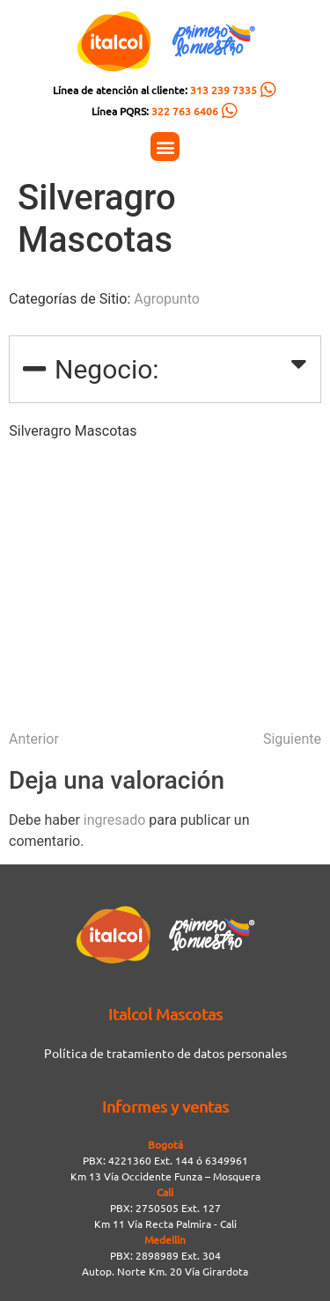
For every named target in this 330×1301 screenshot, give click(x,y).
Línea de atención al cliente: (155, 90)
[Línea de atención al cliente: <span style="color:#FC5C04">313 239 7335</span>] (268, 90)
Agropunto (167, 298)
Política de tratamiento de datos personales (165, 1053)
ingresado (115, 820)
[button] (165, 146)
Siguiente (292, 739)
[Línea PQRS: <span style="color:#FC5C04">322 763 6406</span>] (229, 111)
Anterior (34, 739)
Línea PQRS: (155, 111)
